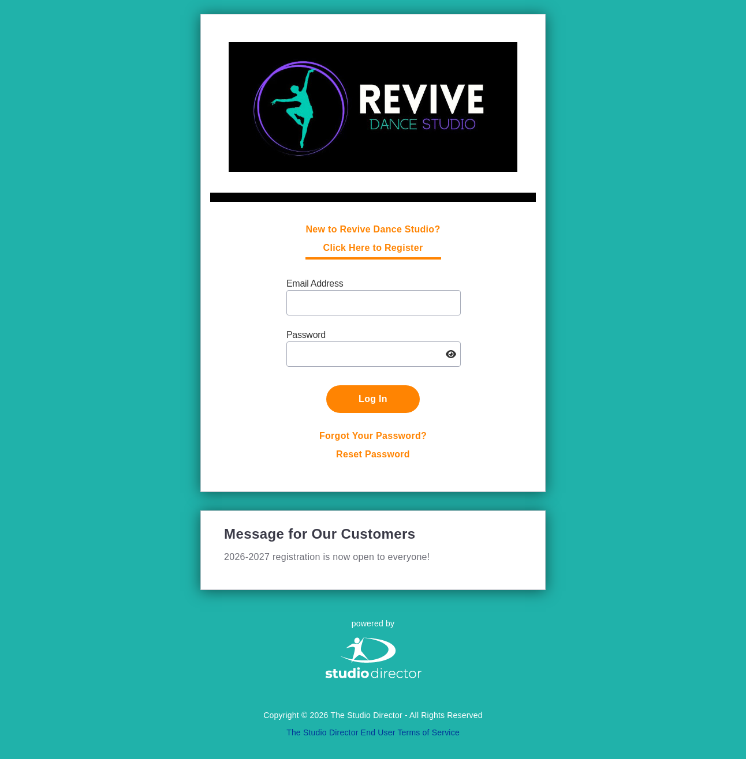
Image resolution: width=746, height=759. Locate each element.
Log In (373, 399)
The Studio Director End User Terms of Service (373, 732)
